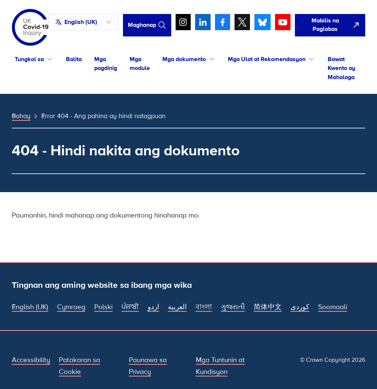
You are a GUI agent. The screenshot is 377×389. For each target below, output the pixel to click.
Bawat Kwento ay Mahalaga (341, 68)
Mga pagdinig (105, 64)
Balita (74, 59)
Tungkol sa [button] (29, 59)
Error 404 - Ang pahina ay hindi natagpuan (103, 116)
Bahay (21, 116)
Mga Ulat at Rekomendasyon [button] (267, 59)
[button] (84, 22)
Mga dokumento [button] (184, 59)
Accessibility (31, 360)
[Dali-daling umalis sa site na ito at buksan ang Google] (330, 25)
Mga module (140, 64)
